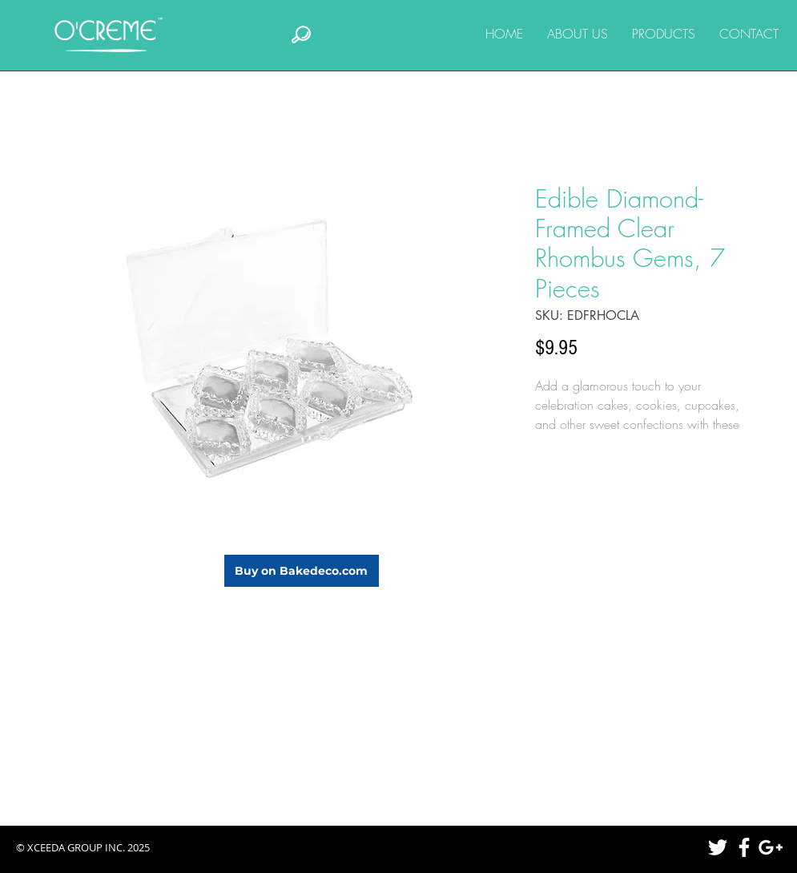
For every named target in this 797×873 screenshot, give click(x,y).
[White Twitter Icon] (718, 847)
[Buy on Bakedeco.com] (301, 571)
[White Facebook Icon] (744, 847)
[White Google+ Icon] (770, 847)
